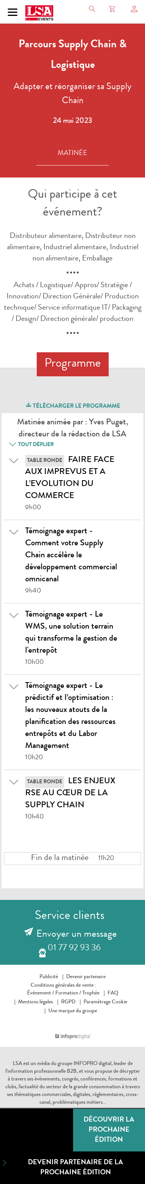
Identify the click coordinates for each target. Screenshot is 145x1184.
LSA (17, 1064)
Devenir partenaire (86, 977)
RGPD (68, 1002)
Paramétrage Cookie (105, 1002)
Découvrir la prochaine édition (109, 1130)
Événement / (40, 993)
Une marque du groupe (72, 1011)
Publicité (48, 977)
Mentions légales (35, 1002)
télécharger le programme (72, 405)
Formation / (68, 993)
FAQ (112, 993)
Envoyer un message (76, 935)
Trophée (90, 993)
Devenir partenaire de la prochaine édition (61, 1167)
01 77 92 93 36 (74, 948)
